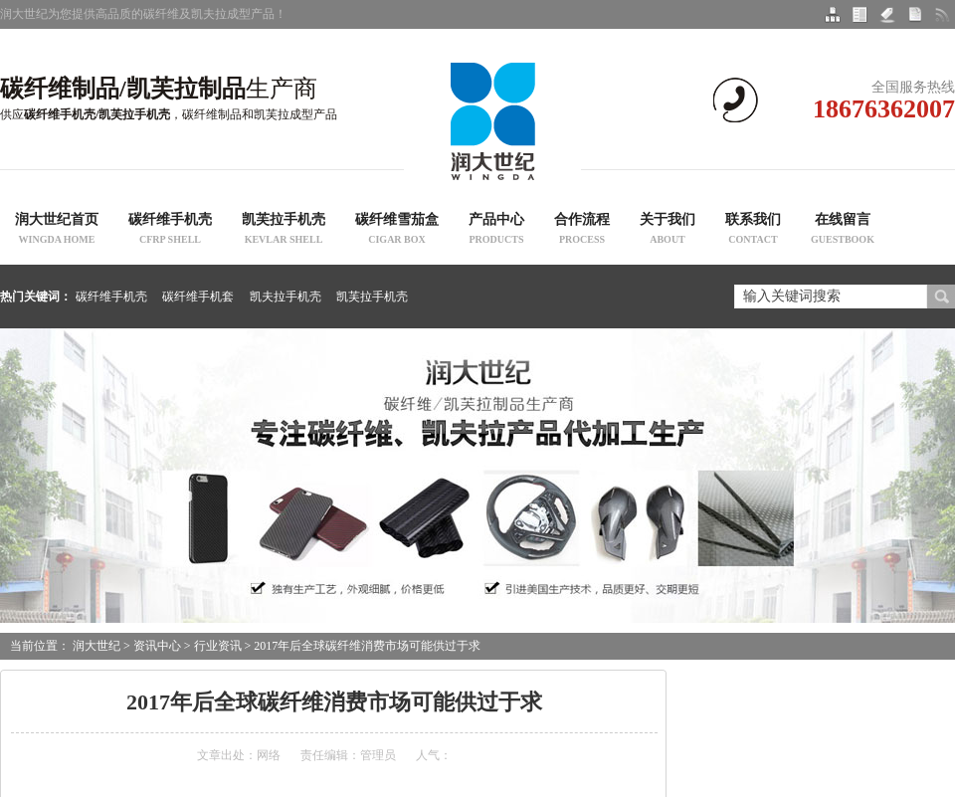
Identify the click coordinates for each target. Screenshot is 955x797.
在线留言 (842, 231)
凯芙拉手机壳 (283, 231)
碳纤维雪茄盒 (397, 231)
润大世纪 (96, 646)
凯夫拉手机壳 (285, 296)
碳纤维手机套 (198, 296)
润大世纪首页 (56, 231)
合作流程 (582, 231)
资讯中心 (157, 646)
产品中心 (496, 231)
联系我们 (753, 231)
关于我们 (667, 231)
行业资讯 (218, 646)
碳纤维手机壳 (170, 231)
